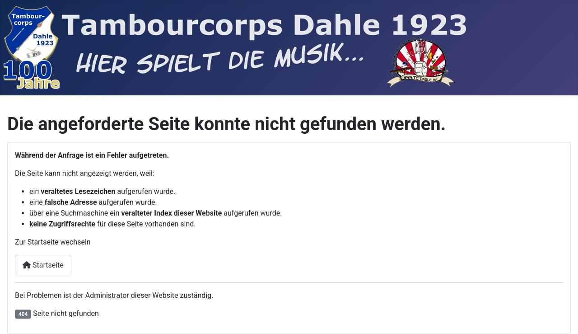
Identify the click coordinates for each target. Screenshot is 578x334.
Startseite (43, 265)
